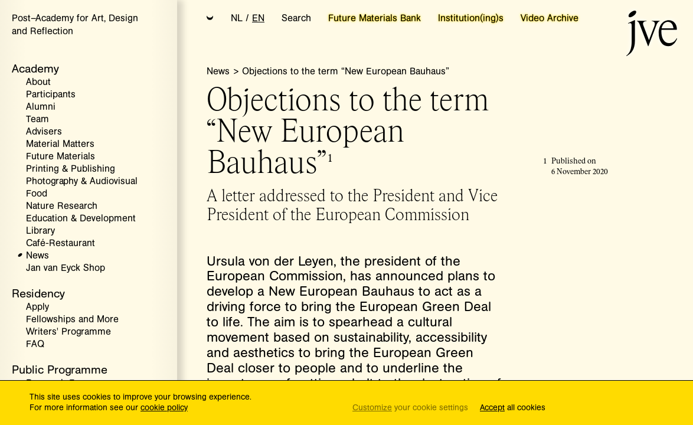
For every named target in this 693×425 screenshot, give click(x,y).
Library (40, 231)
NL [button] (237, 18)
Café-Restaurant (60, 243)
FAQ (35, 344)
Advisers (44, 132)
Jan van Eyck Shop (65, 268)
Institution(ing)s (471, 18)
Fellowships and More (72, 319)
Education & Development (81, 218)
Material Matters (60, 144)
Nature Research (61, 206)
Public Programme (59, 370)
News (37, 255)
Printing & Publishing (70, 169)
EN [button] (258, 18)
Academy (35, 69)
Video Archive (549, 18)
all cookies (512, 408)
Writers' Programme (68, 332)
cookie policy (164, 408)
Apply (37, 307)
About (38, 82)
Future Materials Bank (374, 18)
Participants (51, 94)
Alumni (40, 107)
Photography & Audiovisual (82, 181)
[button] (210, 18)
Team (37, 119)
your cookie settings (410, 408)
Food (36, 194)
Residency (38, 293)
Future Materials (60, 156)
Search (296, 18)
